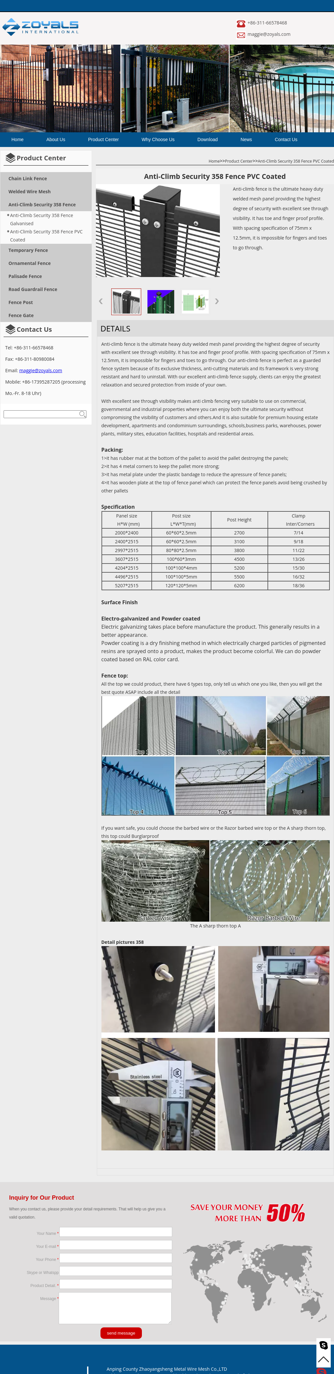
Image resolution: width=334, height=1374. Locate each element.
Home (17, 139)
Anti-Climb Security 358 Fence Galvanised (41, 219)
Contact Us (286, 139)
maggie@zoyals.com (269, 34)
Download (207, 139)
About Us (55, 139)
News (246, 139)
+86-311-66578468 (267, 23)
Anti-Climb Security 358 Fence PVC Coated (46, 235)
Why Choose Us (158, 139)
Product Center (103, 139)
